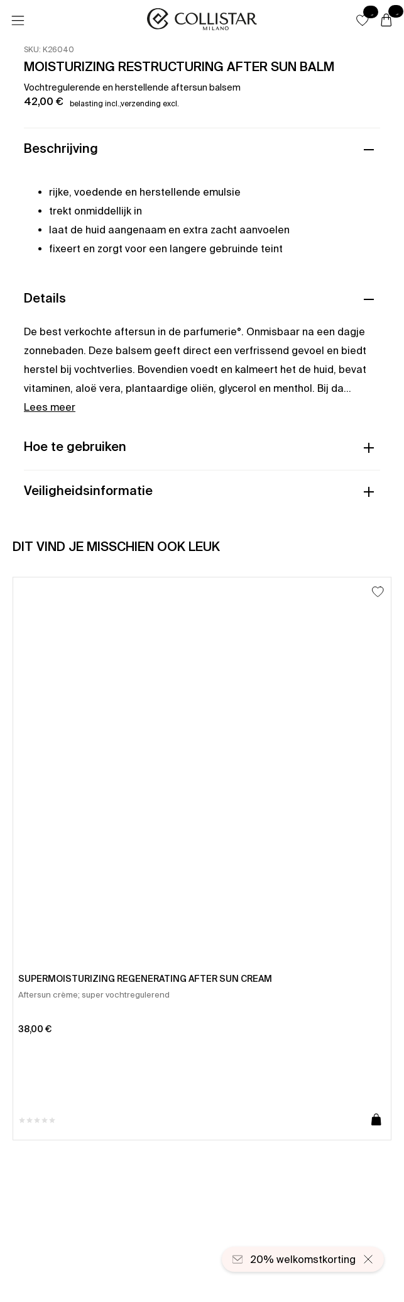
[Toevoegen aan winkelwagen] (376, 1120)
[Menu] (17, 20)
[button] (362, 20)
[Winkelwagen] (386, 20)
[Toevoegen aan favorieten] (378, 591)
